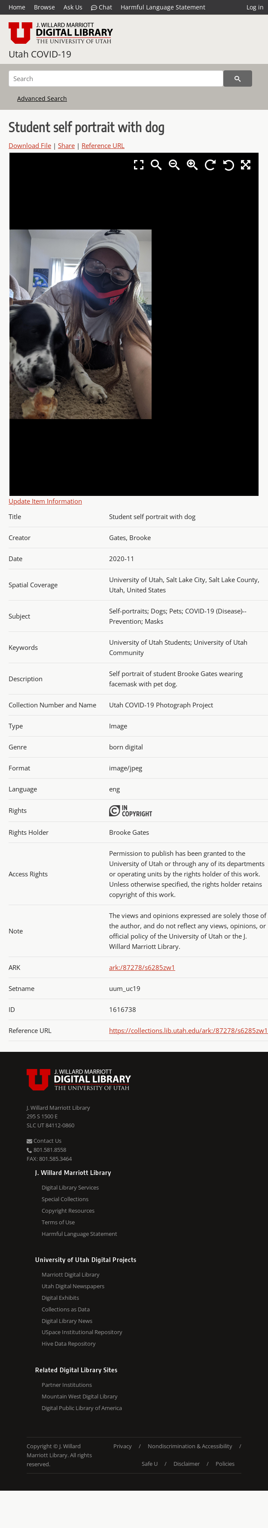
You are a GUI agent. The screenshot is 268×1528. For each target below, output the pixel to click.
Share (66, 145)
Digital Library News (67, 1321)
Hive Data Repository (69, 1343)
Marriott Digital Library (71, 1274)
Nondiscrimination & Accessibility (190, 1446)
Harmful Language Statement (163, 7)
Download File (30, 145)
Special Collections (65, 1199)
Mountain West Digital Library (80, 1396)
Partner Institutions (67, 1385)
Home (17, 7)
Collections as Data (66, 1309)
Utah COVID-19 (40, 54)
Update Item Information (45, 501)
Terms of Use (58, 1222)
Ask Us (73, 7)
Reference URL (103, 145)
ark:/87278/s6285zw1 (142, 967)
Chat (101, 7)
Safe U (150, 1464)
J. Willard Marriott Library (58, 1107)
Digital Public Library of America (82, 1408)
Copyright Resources (68, 1210)
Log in (255, 7)
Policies (225, 1464)
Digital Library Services (70, 1187)
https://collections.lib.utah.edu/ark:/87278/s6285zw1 (188, 1030)
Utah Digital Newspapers (73, 1286)
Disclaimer (187, 1464)
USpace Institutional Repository (82, 1332)
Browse (44, 7)
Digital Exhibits (60, 1298)
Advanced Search (42, 98)
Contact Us (44, 1140)
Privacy (122, 1446)
